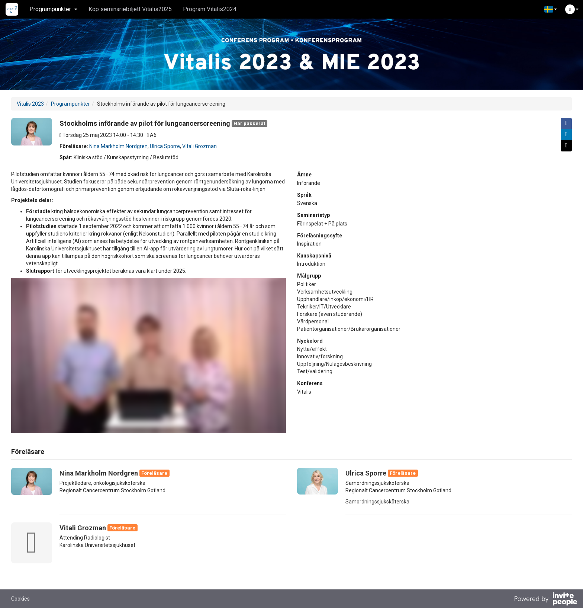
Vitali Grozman (199, 146)
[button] (551, 9)
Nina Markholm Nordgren (118, 146)
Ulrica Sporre (165, 146)
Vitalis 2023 (30, 104)
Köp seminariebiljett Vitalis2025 (130, 9)
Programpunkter (70, 104)
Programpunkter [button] (53, 9)
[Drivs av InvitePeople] (545, 599)
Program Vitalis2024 (209, 9)
